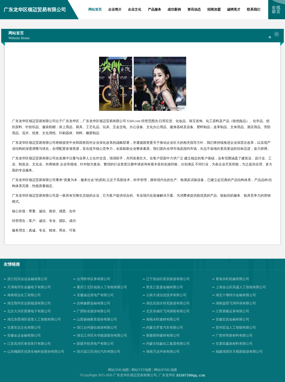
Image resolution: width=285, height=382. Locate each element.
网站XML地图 (118, 370)
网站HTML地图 (165, 370)
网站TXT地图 (141, 370)
